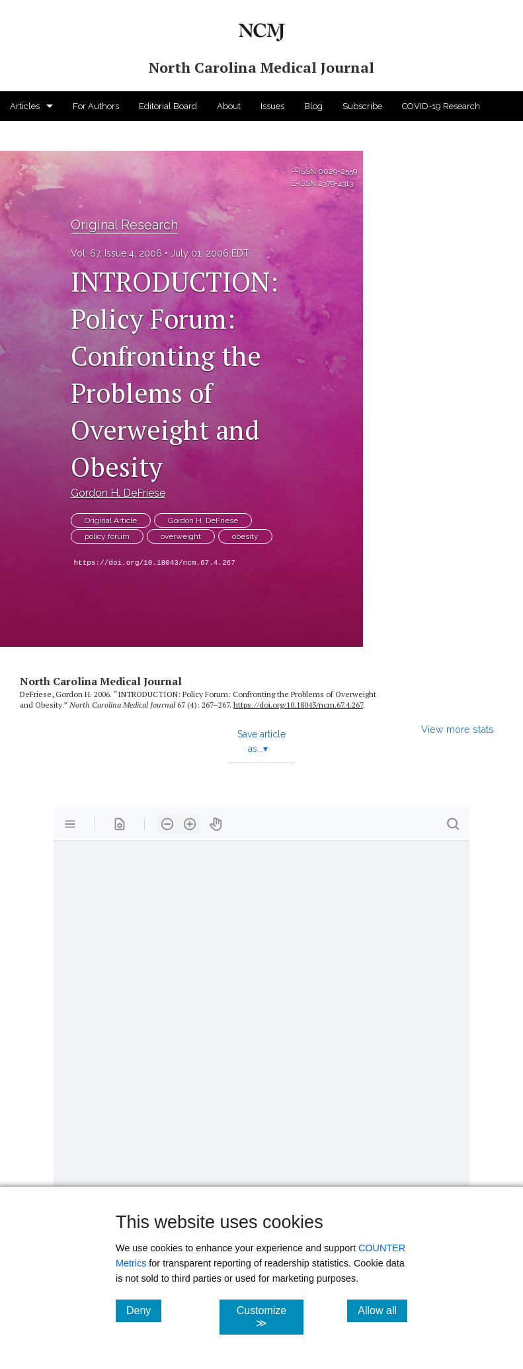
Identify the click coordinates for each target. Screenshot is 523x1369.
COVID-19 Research (441, 106)
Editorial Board (168, 106)
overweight (181, 536)
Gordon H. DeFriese (118, 493)
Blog (313, 106)
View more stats (457, 729)
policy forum (107, 536)
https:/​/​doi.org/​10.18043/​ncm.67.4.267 (298, 704)
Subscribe (362, 106)
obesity (245, 536)
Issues (272, 106)
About (229, 106)
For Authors (96, 106)
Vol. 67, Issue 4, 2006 (116, 253)
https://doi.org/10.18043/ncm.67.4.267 (154, 563)
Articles (25, 106)
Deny (143, 1310)
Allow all (382, 1310)
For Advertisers (39, 136)
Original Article (111, 520)
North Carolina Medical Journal (101, 681)
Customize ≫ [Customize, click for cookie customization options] (270, 1317)
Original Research (124, 225)
